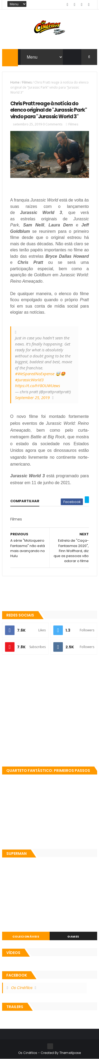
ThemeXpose (70, 1053)
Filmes (27, 82)
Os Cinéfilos (21, 987)
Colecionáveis (25, 936)
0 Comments (53, 124)
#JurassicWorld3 (29, 379)
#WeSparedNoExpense (34, 373)
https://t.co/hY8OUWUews (37, 385)
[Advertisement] (49, 711)
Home (15, 82)
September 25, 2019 (32, 397)
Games (73, 936)
